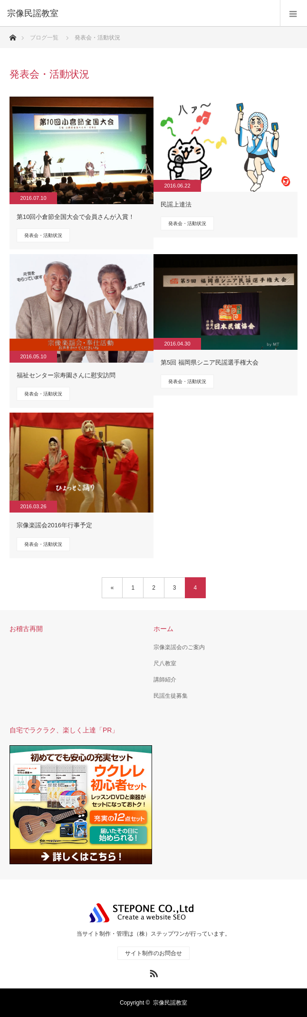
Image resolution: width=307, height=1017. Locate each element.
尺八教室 (165, 663)
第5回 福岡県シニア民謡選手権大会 (210, 362)
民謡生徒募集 (171, 695)
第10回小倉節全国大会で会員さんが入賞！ (75, 216)
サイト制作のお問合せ (153, 953)
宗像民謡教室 (170, 1002)
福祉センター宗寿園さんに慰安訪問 (66, 375)
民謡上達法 (176, 204)
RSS (152, 972)
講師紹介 (165, 679)
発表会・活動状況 (43, 235)
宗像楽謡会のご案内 (179, 647)
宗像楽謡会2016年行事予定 (54, 525)
